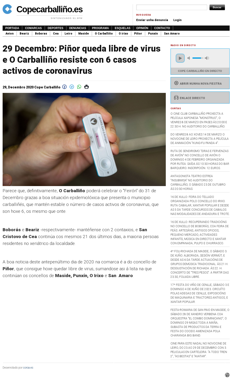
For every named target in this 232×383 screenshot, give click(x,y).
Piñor (138, 33)
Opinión (142, 28)
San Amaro (172, 33)
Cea (56, 33)
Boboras (41, 33)
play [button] (180, 58)
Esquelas (122, 28)
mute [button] (189, 58)
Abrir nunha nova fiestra (197, 83)
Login (177, 20)
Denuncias (77, 28)
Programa (100, 28)
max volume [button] (207, 58)
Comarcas (33, 28)
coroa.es (28, 367)
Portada (12, 28)
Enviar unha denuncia (152, 20)
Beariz (24, 33)
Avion (9, 33)
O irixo (123, 33)
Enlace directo (189, 98)
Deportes (55, 28)
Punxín (153, 33)
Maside (83, 33)
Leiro (68, 33)
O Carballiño (104, 33)
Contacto (162, 28)
